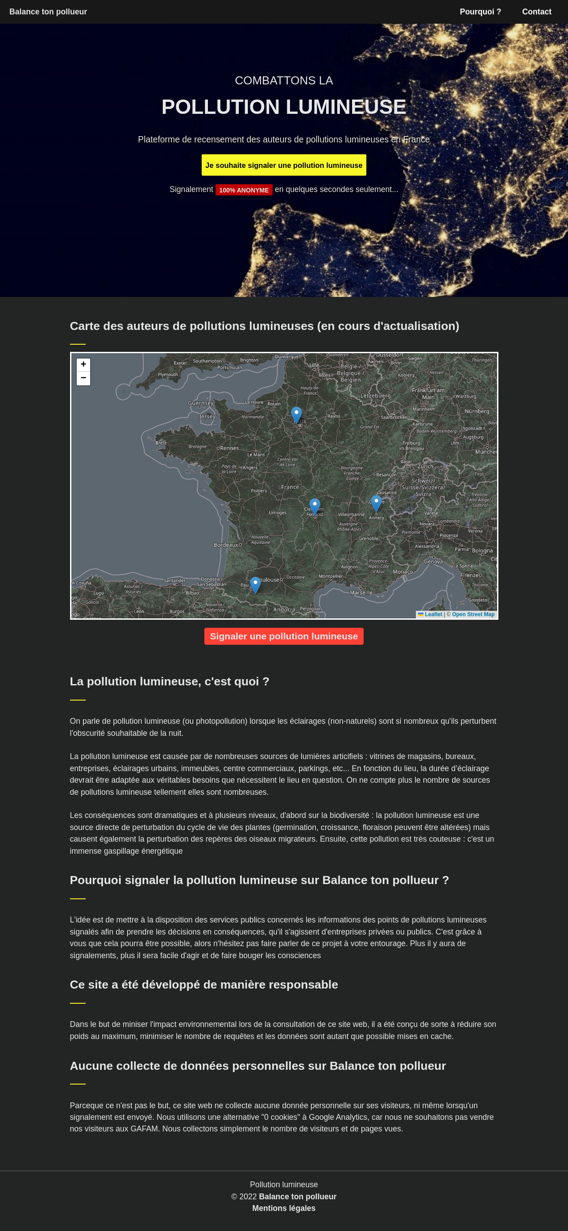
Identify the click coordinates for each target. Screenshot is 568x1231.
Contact (537, 11)
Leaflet (430, 614)
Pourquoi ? (481, 11)
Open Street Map (473, 614)
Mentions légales (284, 1208)
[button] (296, 415)
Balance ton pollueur (297, 1196)
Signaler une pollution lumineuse (284, 636)
